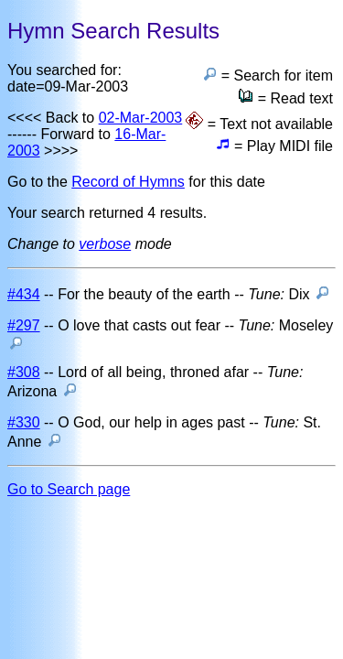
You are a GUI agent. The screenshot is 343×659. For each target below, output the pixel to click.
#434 (23, 294)
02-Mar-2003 (141, 117)
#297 (23, 325)
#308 (23, 372)
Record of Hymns (128, 181)
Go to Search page (68, 489)
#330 (23, 422)
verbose (105, 244)
